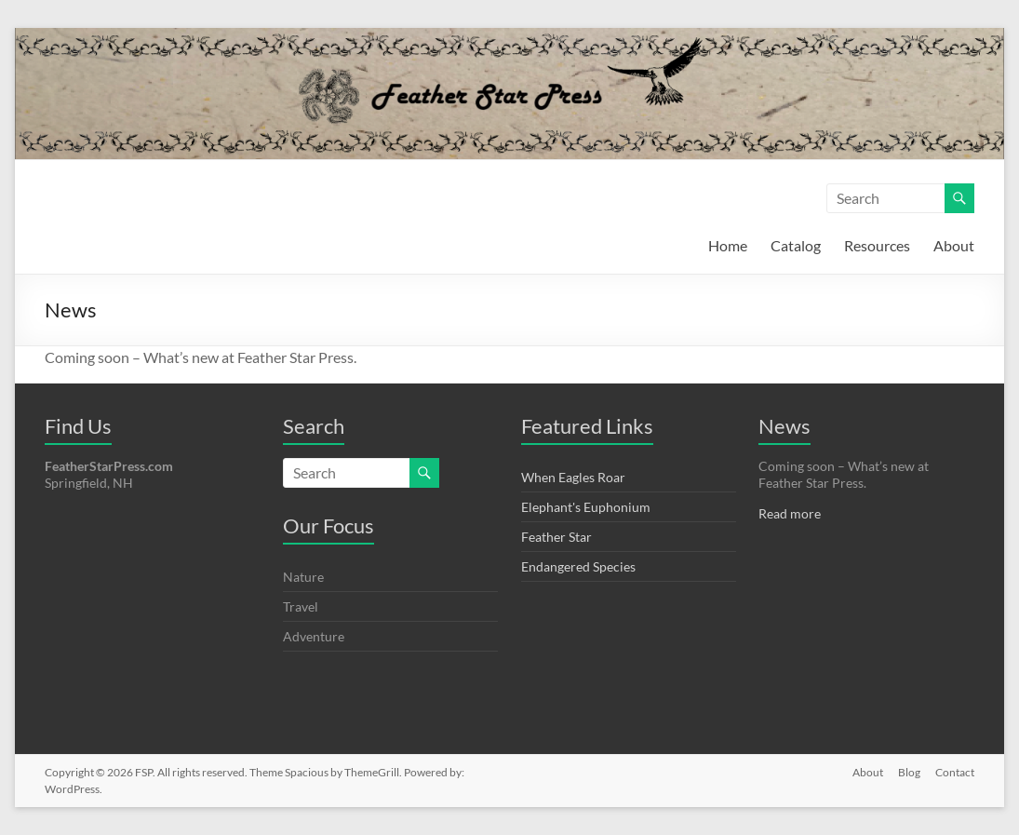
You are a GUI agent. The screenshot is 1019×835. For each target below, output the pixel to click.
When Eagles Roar (573, 477)
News (784, 425)
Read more (789, 513)
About (953, 245)
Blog (909, 772)
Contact (954, 772)
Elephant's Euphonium (585, 507)
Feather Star (556, 537)
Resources (877, 245)
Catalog (796, 245)
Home (727, 245)
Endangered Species (578, 566)
